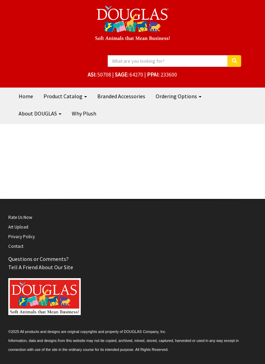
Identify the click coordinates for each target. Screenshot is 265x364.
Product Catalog (65, 96)
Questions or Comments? (38, 258)
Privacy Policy (21, 237)
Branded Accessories (121, 96)
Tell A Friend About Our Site (40, 267)
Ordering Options (179, 96)
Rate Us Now (20, 217)
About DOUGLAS (40, 113)
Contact (15, 246)
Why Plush (84, 113)
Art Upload (18, 227)
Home (26, 96)
